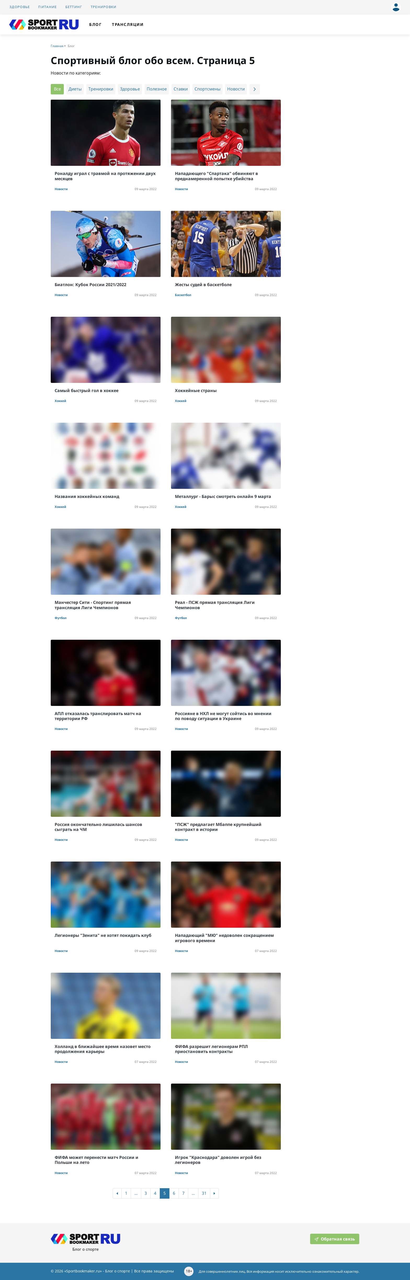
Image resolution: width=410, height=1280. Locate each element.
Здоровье (19, 6)
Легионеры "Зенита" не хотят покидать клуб (103, 935)
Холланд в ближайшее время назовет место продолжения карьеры (103, 1049)
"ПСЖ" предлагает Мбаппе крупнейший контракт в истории (218, 827)
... (136, 1193)
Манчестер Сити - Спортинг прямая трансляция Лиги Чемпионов (93, 604)
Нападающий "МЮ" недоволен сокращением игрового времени (224, 937)
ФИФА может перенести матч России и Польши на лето (96, 1159)
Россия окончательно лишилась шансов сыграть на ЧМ (98, 827)
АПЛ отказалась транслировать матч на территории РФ (98, 716)
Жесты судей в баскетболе (203, 284)
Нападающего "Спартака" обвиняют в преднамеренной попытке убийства (216, 176)
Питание (47, 6)
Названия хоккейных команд (87, 496)
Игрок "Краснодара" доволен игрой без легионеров (218, 1159)
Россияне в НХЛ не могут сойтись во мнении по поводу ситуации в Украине (223, 716)
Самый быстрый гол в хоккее (86, 390)
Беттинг (73, 6)
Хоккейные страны (196, 390)
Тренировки (104, 6)
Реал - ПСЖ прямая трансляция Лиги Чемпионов (215, 604)
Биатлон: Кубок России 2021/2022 (90, 284)
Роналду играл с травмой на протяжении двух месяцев (105, 176)
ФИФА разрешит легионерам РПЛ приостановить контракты (211, 1049)
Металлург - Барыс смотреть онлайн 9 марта (223, 496)
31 (204, 1193)
